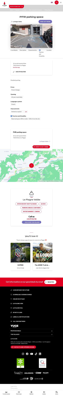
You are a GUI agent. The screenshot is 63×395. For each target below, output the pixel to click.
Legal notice (14, 386)
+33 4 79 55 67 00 (19, 71)
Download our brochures (21, 294)
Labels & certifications (20, 317)
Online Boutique (18, 299)
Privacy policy (14, 388)
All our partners (18, 321)
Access (43, 204)
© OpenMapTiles (41, 181)
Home (12, 10)
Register (51, 282)
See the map (16, 67)
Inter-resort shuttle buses (27, 204)
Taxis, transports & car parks (36, 10)
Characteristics (32, 50)
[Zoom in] (61, 173)
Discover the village (32, 222)
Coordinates (14, 50)
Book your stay (16, 6)
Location (49, 50)
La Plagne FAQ (17, 308)
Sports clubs (16, 312)
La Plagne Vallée (45, 141)
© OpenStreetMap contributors (52, 181)
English (52, 2)
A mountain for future (20, 290)
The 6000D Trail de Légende (42, 265)
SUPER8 (20, 265)
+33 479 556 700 (31, 219)
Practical (25, 10)
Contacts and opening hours (24, 347)
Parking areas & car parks (31, 207)
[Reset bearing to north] (61, 178)
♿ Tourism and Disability (41, 53)
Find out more (45, 21)
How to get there (42, 147)
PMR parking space (48, 10)
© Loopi (61, 181)
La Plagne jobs (17, 303)
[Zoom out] (61, 176)
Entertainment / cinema (31, 211)
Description (23, 50)
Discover (18, 10)
